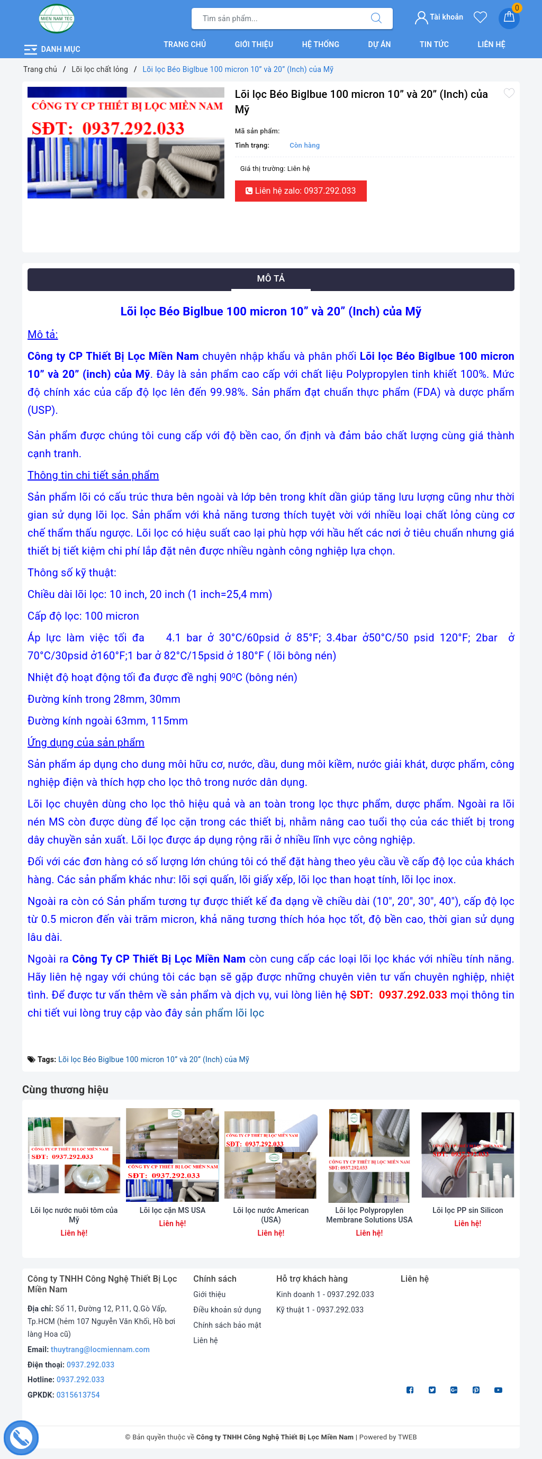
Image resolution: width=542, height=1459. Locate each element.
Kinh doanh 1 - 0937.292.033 (325, 1294)
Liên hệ (491, 44)
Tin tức (434, 44)
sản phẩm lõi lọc (225, 1013)
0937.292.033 (90, 1365)
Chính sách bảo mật (227, 1325)
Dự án (379, 44)
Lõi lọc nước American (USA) (271, 1215)
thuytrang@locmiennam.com (100, 1349)
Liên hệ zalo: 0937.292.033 (301, 191)
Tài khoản (439, 17)
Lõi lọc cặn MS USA (173, 1210)
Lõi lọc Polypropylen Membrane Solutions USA (369, 1215)
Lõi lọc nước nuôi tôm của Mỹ (74, 1215)
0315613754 (78, 1395)
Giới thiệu (254, 44)
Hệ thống (321, 44)
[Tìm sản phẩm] (276, 18)
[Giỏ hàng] (509, 18)
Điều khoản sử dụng (227, 1310)
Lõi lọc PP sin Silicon (467, 1210)
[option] (126, 143)
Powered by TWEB (388, 1437)
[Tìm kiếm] (376, 18)
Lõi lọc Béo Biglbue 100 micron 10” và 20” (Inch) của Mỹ (153, 1059)
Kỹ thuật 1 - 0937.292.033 (320, 1310)
